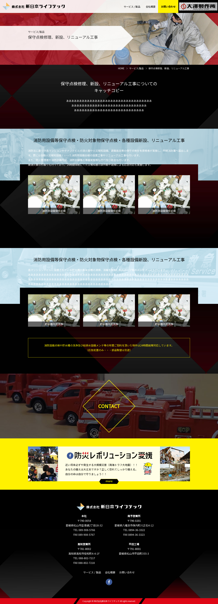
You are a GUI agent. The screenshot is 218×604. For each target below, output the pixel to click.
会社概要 (150, 6)
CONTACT (109, 406)
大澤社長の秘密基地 (198, 6)
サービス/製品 (136, 68)
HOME (121, 68)
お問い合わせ (168, 6)
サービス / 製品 (132, 6)
